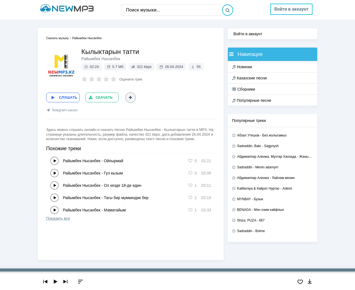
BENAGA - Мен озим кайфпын (260, 210)
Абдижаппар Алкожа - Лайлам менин (266, 178)
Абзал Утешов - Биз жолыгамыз (262, 135)
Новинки (242, 67)
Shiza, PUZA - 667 (251, 220)
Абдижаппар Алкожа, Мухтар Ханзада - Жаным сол (275, 157)
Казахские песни (249, 78)
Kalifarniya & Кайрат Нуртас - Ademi (264, 188)
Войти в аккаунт (291, 9)
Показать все (58, 218)
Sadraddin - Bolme (251, 231)
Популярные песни (251, 100)
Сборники (243, 89)
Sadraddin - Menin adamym (257, 167)
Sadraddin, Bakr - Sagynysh (258, 146)
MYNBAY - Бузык (250, 199)
